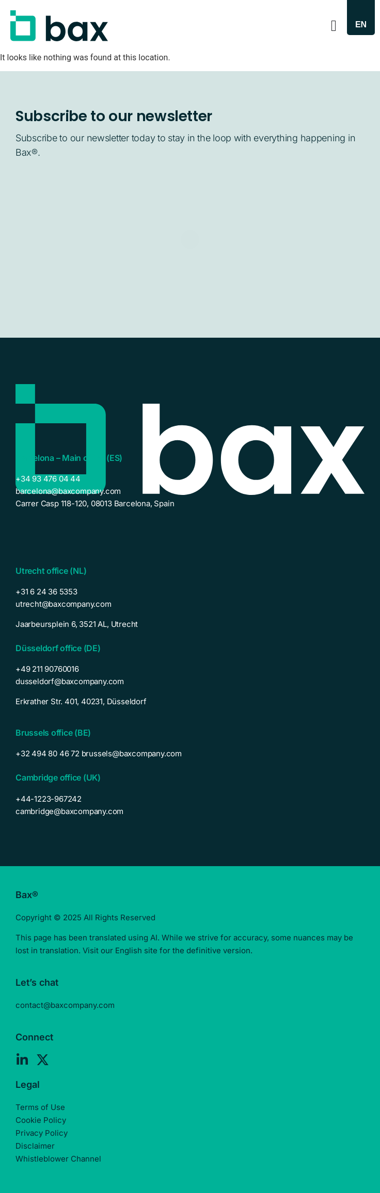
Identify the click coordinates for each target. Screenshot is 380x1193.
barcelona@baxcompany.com (68, 491)
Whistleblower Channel (58, 1159)
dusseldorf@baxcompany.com (69, 681)
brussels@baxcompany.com (132, 753)
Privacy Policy (41, 1133)
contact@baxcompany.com (65, 1005)
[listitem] (190, 624)
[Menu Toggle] (334, 26)
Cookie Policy (40, 1120)
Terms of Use (40, 1107)
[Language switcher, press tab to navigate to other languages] (361, 24)
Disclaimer (35, 1146)
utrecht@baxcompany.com (63, 604)
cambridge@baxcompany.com (69, 811)
